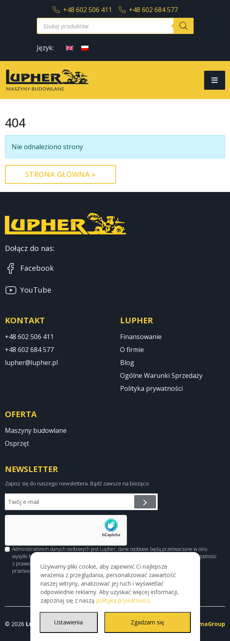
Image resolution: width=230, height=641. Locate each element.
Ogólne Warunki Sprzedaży (161, 375)
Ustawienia (68, 622)
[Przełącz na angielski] (69, 47)
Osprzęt (17, 443)
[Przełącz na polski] (85, 47)
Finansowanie (141, 336)
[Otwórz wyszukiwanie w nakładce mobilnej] (115, 26)
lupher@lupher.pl (31, 362)
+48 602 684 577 (148, 9)
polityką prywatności (123, 600)
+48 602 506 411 (82, 9)
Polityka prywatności (151, 388)
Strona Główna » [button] (60, 174)
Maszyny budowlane (36, 430)
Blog (127, 362)
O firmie (132, 349)
